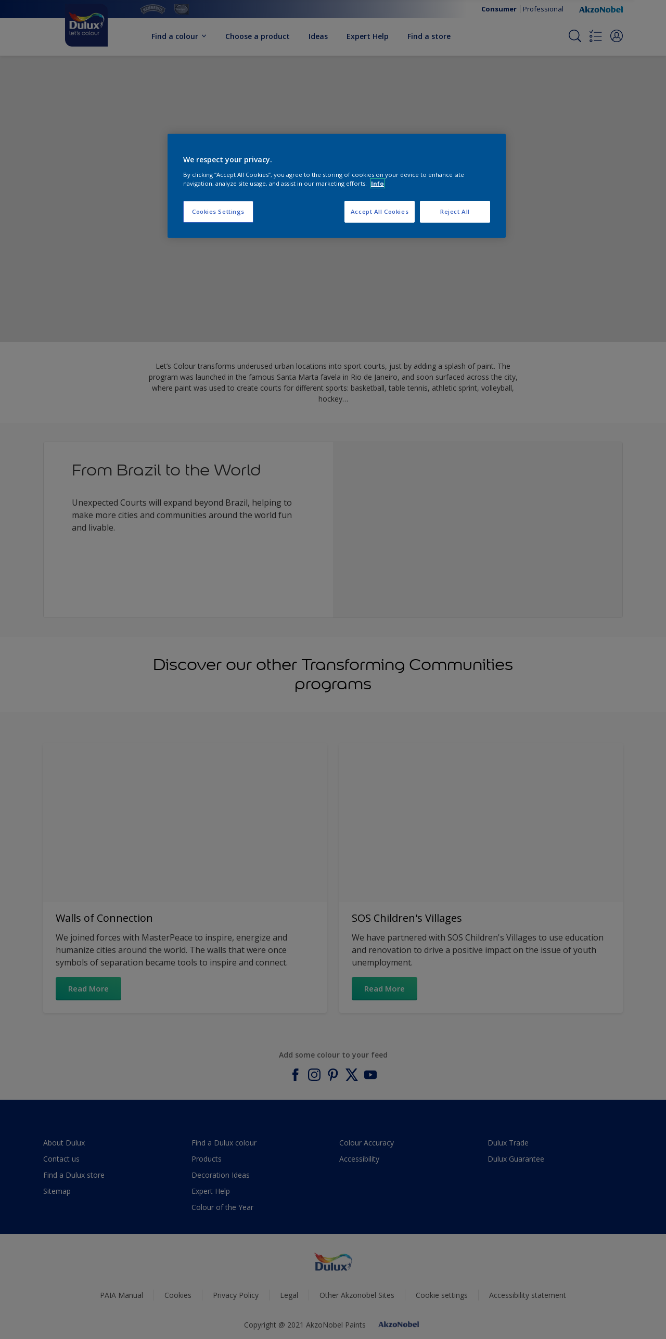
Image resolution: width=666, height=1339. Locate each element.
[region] (337, 186)
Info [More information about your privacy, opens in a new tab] (377, 183)
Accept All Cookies (379, 211)
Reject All (455, 211)
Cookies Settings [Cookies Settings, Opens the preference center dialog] (218, 211)
